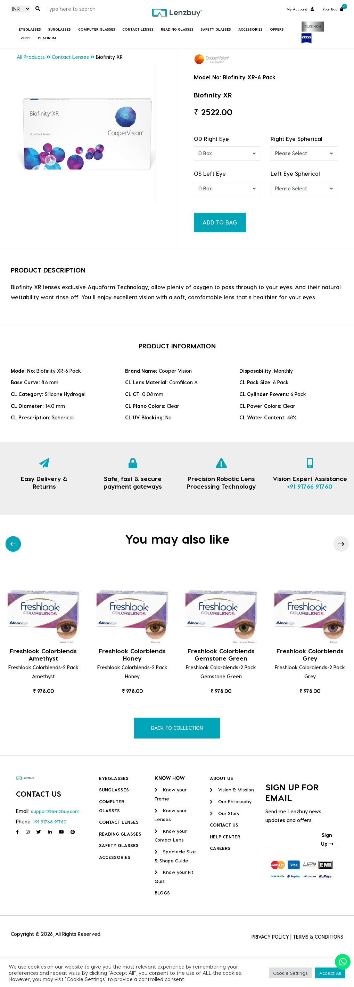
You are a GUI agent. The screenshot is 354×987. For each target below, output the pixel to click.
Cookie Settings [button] (290, 973)
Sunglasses (59, 29)
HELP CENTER (225, 836)
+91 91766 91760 (309, 486)
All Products (31, 57)
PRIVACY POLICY (270, 937)
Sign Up (327, 839)
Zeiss (25, 38)
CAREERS (220, 848)
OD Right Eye (211, 138)
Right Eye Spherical (296, 138)
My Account (300, 9)
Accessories (250, 29)
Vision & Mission (232, 789)
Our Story (224, 813)
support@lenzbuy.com (55, 811)
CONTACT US (224, 824)
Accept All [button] (330, 973)
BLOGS (162, 892)
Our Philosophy (231, 801)
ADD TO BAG (220, 222)
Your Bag (332, 8)
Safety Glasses (216, 29)
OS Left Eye (210, 173)
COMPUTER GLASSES (96, 29)
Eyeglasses (30, 29)
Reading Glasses (177, 29)
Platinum (47, 38)
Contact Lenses (138, 29)
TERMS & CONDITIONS (318, 937)
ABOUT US (221, 778)
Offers (277, 29)
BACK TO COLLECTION (177, 728)
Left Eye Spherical (295, 173)
